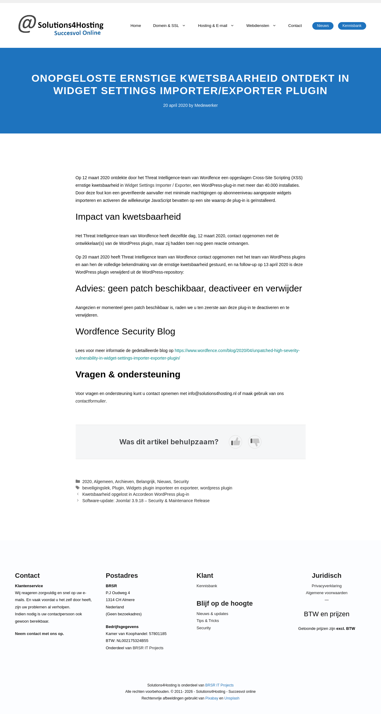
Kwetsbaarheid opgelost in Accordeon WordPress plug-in (135, 494)
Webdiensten (264, 25)
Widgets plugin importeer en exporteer (162, 487)
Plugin (118, 487)
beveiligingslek (96, 487)
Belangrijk (145, 481)
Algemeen (103, 481)
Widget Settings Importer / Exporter (158, 185)
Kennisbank (352, 26)
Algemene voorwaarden (326, 593)
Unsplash (231, 698)
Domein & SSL (172, 25)
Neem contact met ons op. (39, 633)
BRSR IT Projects (148, 648)
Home (135, 25)
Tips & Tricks (208, 620)
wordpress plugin (216, 487)
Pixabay (211, 698)
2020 (87, 481)
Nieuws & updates (212, 613)
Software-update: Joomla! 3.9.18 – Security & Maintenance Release (146, 500)
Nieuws (323, 26)
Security (181, 481)
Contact (295, 25)
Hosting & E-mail (219, 25)
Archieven (124, 481)
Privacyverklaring (327, 586)
